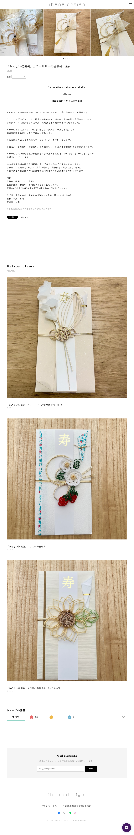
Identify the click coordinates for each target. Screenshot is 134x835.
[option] (67, 32)
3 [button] (67, 58)
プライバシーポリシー (51, 806)
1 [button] (63, 58)
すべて (15, 717)
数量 (9, 77)
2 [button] (65, 58)
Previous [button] (4, 32)
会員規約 (88, 806)
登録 (91, 768)
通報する (24, 217)
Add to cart (67, 94)
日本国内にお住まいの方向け (67, 101)
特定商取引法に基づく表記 (73, 806)
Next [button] (129, 32)
